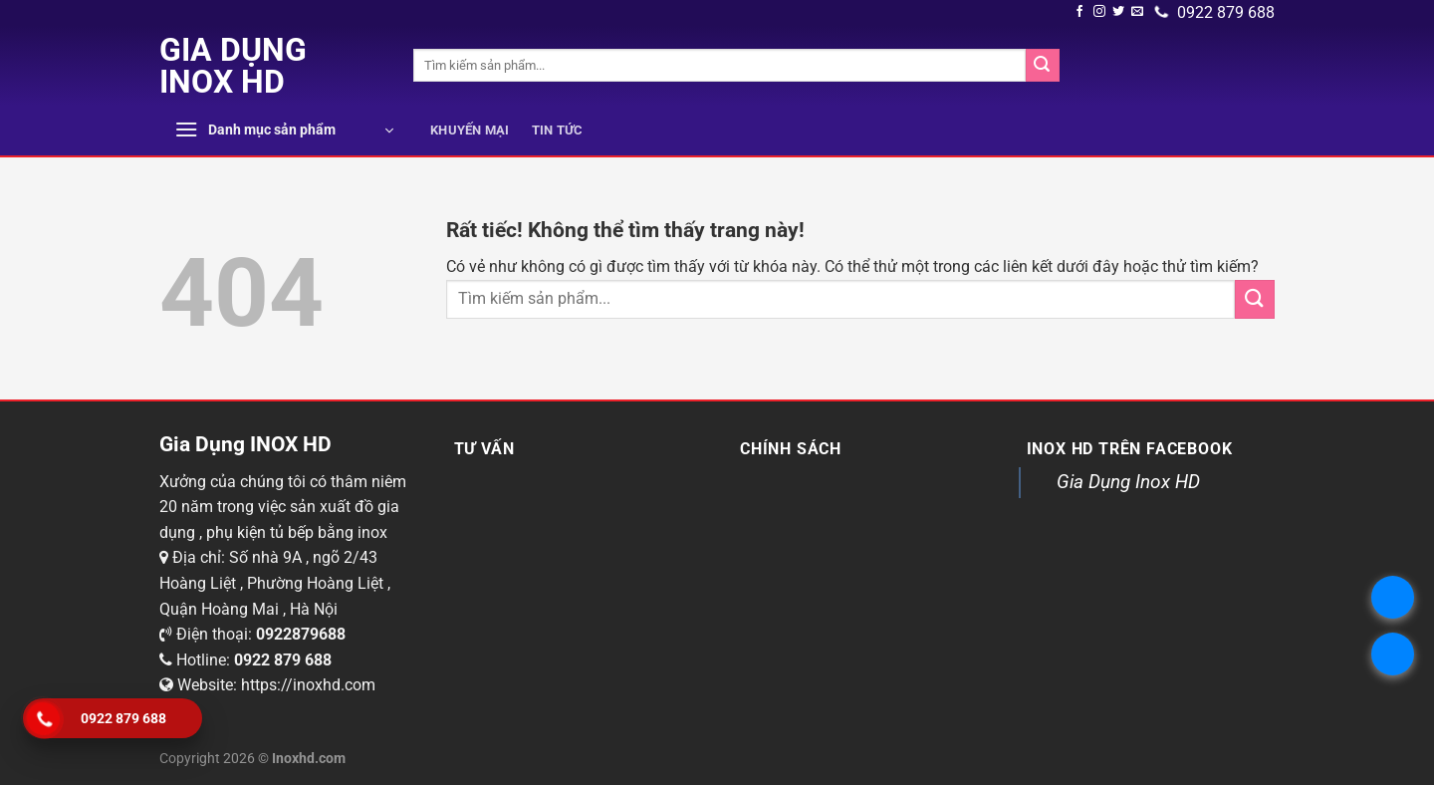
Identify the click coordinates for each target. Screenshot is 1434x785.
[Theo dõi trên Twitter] (1118, 12)
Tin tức (558, 130)
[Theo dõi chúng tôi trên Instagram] (1099, 12)
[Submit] (1043, 66)
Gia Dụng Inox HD (1128, 481)
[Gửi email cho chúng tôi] (1137, 12)
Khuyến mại (470, 130)
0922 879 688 (1215, 12)
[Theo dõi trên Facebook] (1079, 12)
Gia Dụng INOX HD (233, 66)
